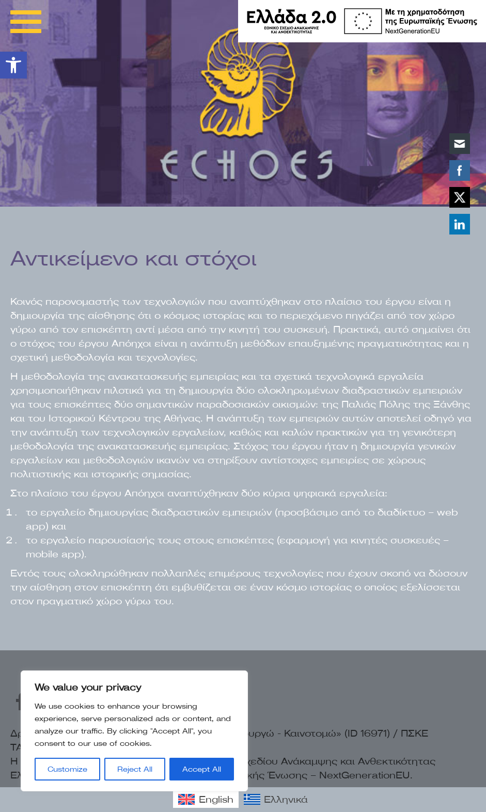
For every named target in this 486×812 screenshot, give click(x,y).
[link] (13, 65)
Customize (67, 769)
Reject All (134, 769)
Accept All (201, 769)
